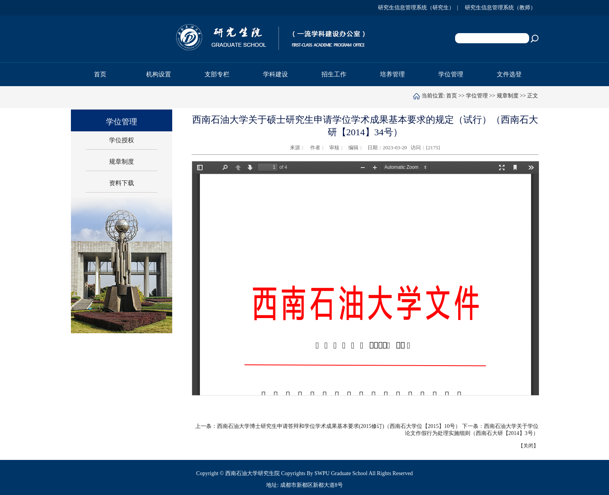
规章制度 (508, 96)
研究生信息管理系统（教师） (501, 8)
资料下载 (121, 183)
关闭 (528, 446)
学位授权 (121, 140)
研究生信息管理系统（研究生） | (419, 8)
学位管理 (477, 96)
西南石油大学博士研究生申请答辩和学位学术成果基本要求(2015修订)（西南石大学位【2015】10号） (339, 426)
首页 (100, 74)
